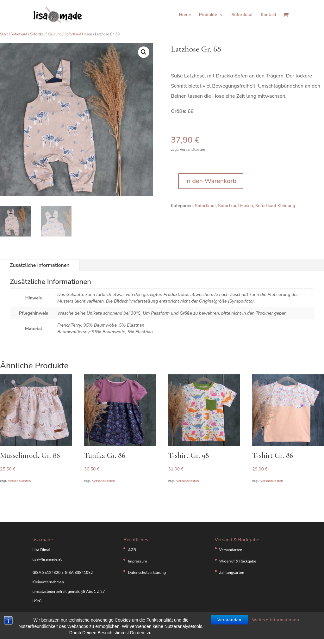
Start (4, 34)
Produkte (208, 15)
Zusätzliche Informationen (40, 265)
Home (185, 15)
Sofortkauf (242, 15)
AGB (132, 549)
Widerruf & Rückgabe (237, 561)
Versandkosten (19, 480)
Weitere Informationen (275, 620)
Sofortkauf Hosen (78, 34)
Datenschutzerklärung (147, 572)
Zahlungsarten (231, 572)
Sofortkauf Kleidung (46, 34)
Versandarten (230, 549)
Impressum (137, 561)
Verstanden (229, 620)
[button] (143, 52)
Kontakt (269, 15)
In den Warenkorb (210, 181)
